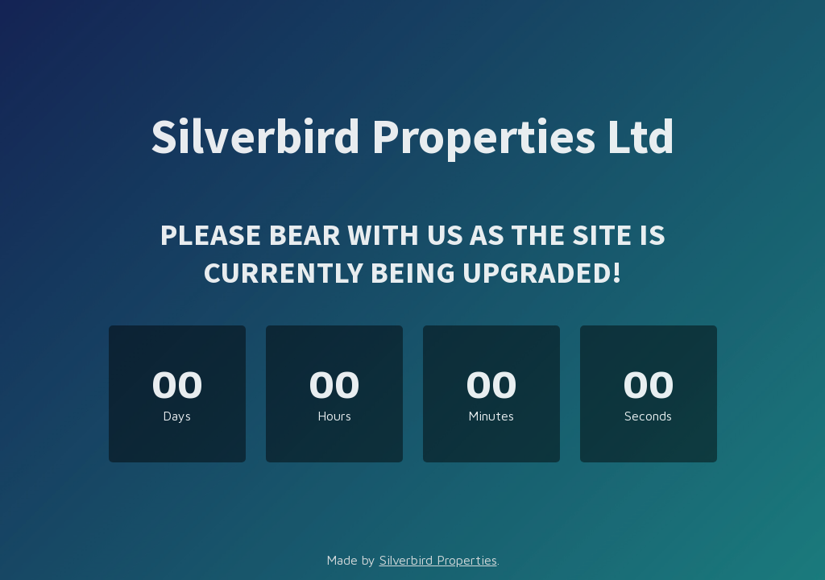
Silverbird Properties (438, 560)
